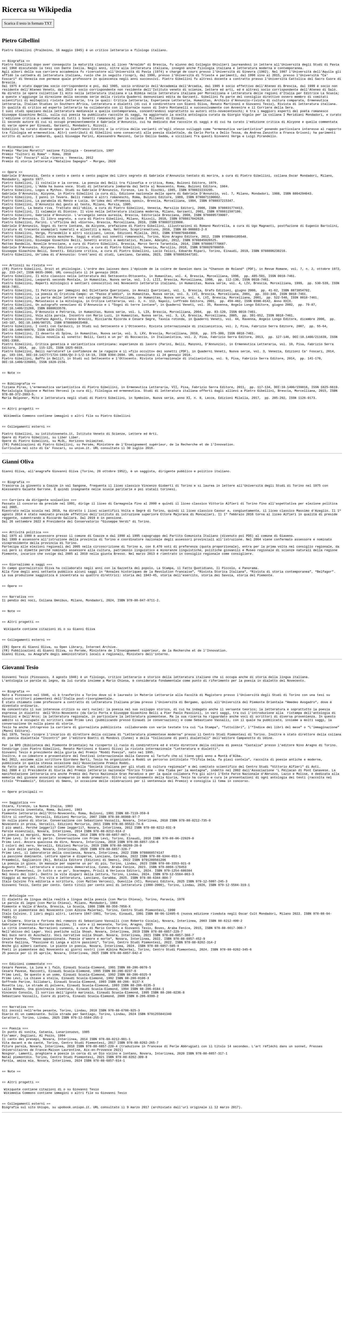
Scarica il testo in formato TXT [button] (28, 23)
